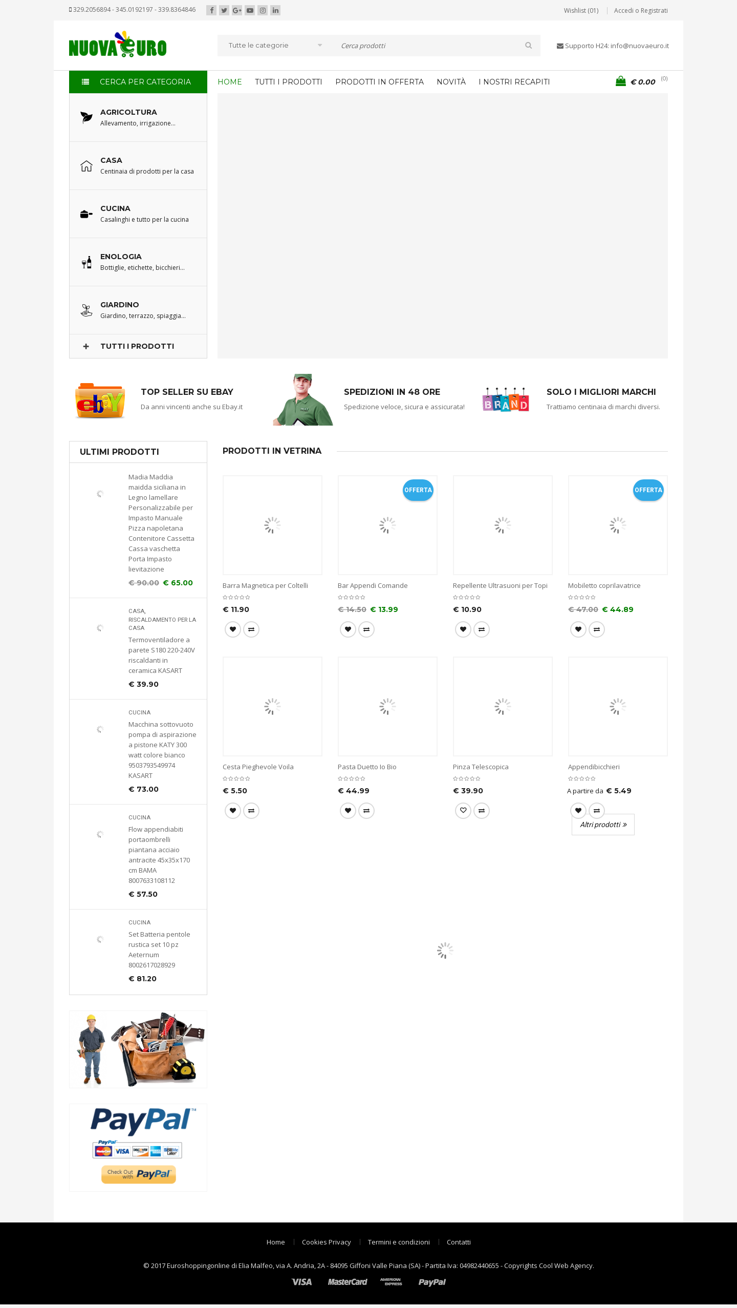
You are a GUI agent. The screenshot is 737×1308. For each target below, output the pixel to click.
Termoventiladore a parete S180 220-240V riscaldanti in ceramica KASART (161, 655)
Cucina (139, 712)
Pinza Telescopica (481, 766)
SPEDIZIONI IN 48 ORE (392, 392)
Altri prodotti (600, 824)
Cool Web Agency (566, 1265)
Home (276, 1242)
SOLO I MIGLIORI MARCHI (601, 392)
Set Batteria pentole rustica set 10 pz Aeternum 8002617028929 (159, 949)
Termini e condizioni (399, 1242)
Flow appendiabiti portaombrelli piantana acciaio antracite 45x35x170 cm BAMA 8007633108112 (159, 855)
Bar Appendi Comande (373, 585)
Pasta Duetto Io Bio (367, 766)
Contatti (459, 1242)
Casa (136, 611)
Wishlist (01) (581, 10)
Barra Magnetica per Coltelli (265, 585)
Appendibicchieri (594, 766)
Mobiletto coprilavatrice (604, 585)
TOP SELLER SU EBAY (187, 392)
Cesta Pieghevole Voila (258, 766)
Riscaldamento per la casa (162, 624)
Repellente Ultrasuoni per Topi (500, 585)
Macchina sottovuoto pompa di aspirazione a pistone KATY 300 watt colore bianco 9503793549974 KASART (162, 750)
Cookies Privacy (326, 1242)
